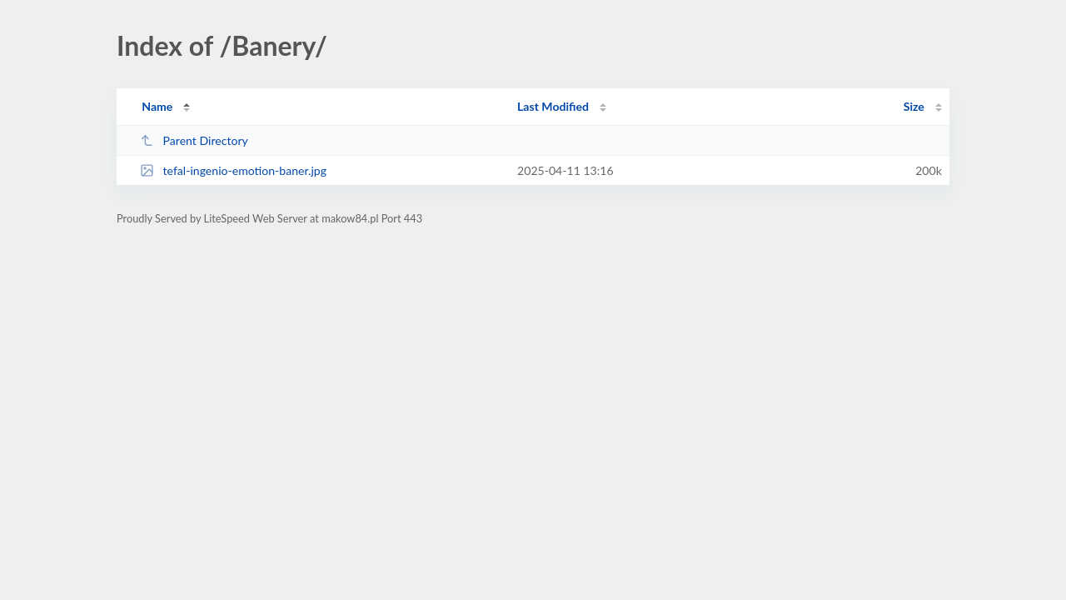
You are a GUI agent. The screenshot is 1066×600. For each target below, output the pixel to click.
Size (914, 106)
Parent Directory (194, 140)
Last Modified (553, 106)
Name (157, 106)
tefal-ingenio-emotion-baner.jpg (233, 170)
